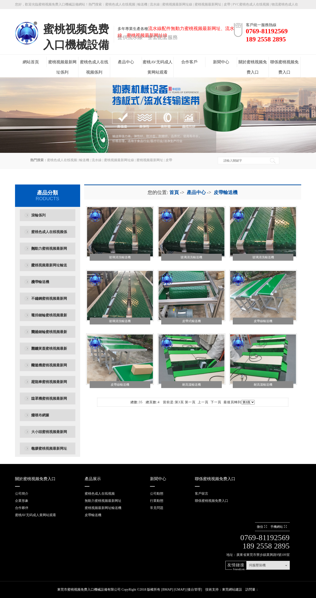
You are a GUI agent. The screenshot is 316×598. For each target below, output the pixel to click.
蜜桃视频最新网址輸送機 (49, 268)
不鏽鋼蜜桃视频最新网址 (49, 302)
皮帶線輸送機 (263, 321)
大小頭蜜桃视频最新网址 (49, 435)
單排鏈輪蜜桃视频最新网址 (49, 318)
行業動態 (156, 501)
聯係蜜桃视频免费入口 (284, 67)
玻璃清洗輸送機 (120, 257)
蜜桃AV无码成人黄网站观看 (157, 67)
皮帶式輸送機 (191, 321)
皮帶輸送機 (40, 282)
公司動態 (156, 493)
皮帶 (227, 4)
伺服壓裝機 (257, 565)
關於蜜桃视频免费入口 (252, 67)
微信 (262, 526)
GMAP (179, 589)
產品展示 (93, 479)
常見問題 (156, 508)
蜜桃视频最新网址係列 (62, 67)
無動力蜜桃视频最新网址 (49, 252)
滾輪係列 (38, 215)
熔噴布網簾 (40, 415)
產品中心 (126, 62)
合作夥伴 (21, 508)
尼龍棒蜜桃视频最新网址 (49, 385)
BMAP (167, 589)
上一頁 (203, 402)
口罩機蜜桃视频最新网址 (49, 402)
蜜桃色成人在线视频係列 (94, 67)
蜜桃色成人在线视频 (120, 4)
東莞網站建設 (232, 589)
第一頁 (190, 402)
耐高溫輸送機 (191, 384)
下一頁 (216, 402)
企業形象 (21, 501)
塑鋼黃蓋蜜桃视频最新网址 (49, 352)
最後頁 (228, 402)
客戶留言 (201, 493)
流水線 (155, 4)
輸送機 (142, 4)
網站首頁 (31, 62)
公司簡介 (21, 493)
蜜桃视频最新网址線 (177, 4)
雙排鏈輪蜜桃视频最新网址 (49, 335)
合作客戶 (189, 62)
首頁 (174, 192)
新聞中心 (221, 62)
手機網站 (279, 526)
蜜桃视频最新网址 (208, 4)
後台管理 (194, 589)
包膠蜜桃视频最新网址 (49, 448)
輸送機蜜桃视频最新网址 (49, 368)
